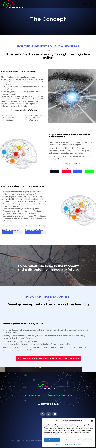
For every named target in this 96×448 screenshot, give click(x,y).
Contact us (48, 404)
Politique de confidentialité (73, 444)
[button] (92, 421)
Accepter (52, 440)
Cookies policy (59, 444)
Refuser (68, 440)
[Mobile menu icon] (88, 4)
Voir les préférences (85, 440)
